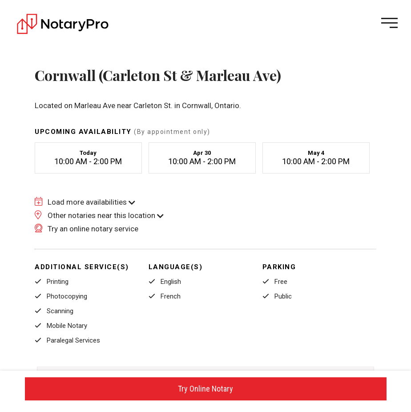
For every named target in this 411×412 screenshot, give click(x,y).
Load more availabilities (85, 202)
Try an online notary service (86, 228)
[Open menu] (389, 23)
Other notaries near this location (99, 215)
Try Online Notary (205, 388)
